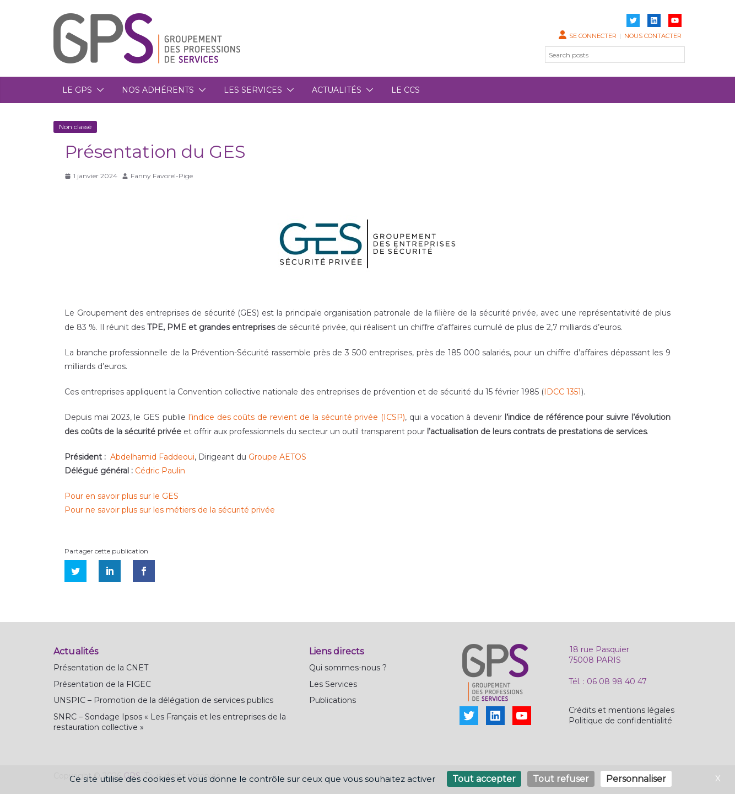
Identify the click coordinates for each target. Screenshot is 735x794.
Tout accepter (484, 779)
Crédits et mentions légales (621, 710)
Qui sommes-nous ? (348, 668)
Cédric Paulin (160, 471)
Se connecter (593, 36)
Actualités (336, 90)
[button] (98, 90)
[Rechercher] (670, 54)
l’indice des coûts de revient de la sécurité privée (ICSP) (296, 417)
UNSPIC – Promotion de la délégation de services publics (163, 700)
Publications (332, 700)
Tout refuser (561, 779)
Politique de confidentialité (620, 721)
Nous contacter (653, 36)
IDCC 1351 (562, 392)
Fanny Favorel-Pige (162, 176)
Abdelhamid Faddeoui (152, 457)
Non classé (75, 126)
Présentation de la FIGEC (102, 684)
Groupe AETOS (277, 457)
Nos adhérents (158, 90)
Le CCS (405, 90)
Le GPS (77, 90)
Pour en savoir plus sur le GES (121, 496)
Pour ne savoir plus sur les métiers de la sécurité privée (169, 510)
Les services (253, 90)
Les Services (333, 684)
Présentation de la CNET (100, 668)
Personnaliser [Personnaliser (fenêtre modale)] (636, 779)
